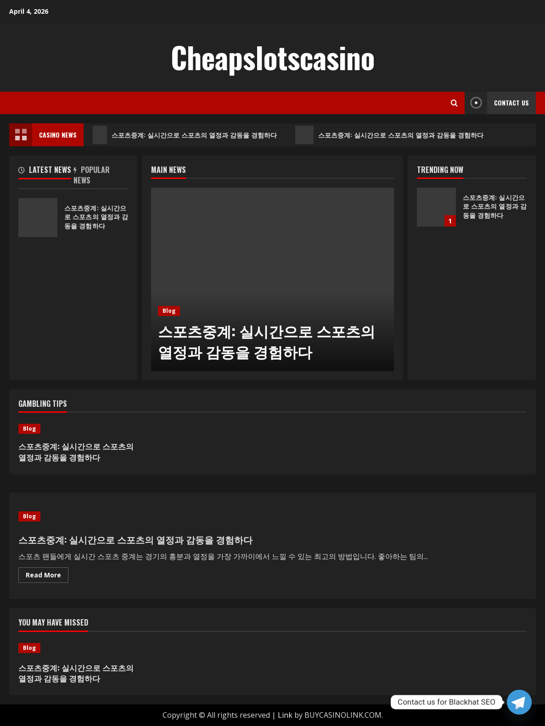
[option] (272, 279)
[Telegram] (519, 702)
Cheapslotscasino (273, 56)
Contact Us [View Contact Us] (497, 103)
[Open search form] (454, 103)
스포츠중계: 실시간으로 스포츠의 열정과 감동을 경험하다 (185, 135)
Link (285, 715)
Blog (169, 311)
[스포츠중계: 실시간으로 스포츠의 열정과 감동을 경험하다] (272, 279)
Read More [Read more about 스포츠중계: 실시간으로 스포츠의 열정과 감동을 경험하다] (47, 576)
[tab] (45, 171)
